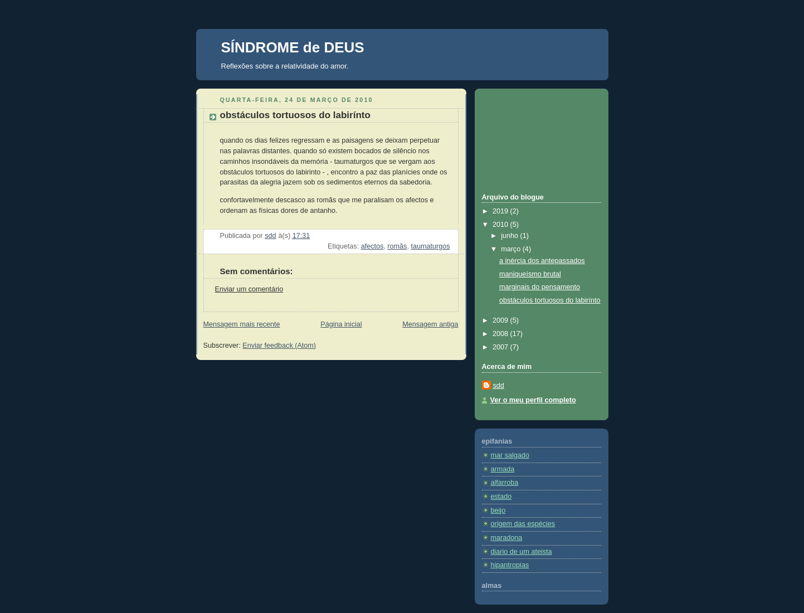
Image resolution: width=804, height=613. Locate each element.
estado (501, 496)
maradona (507, 538)
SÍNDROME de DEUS (292, 47)
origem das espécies (523, 524)
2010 (501, 224)
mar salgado (510, 455)
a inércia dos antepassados (542, 261)
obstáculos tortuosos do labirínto (550, 300)
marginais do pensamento (539, 287)
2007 (501, 347)
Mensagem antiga (430, 324)
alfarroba (505, 482)
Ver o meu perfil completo (533, 400)
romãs (397, 246)
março (512, 249)
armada (503, 469)
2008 (501, 334)
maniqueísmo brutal (530, 274)
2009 (501, 320)
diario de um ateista (521, 552)
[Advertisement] (532, 139)
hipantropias (510, 565)
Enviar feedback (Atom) (279, 345)
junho (510, 236)
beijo (498, 510)
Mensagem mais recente (241, 324)
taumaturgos (430, 246)
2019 (501, 211)
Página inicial (341, 324)
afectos (372, 246)
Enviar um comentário (249, 289)
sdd (498, 386)
